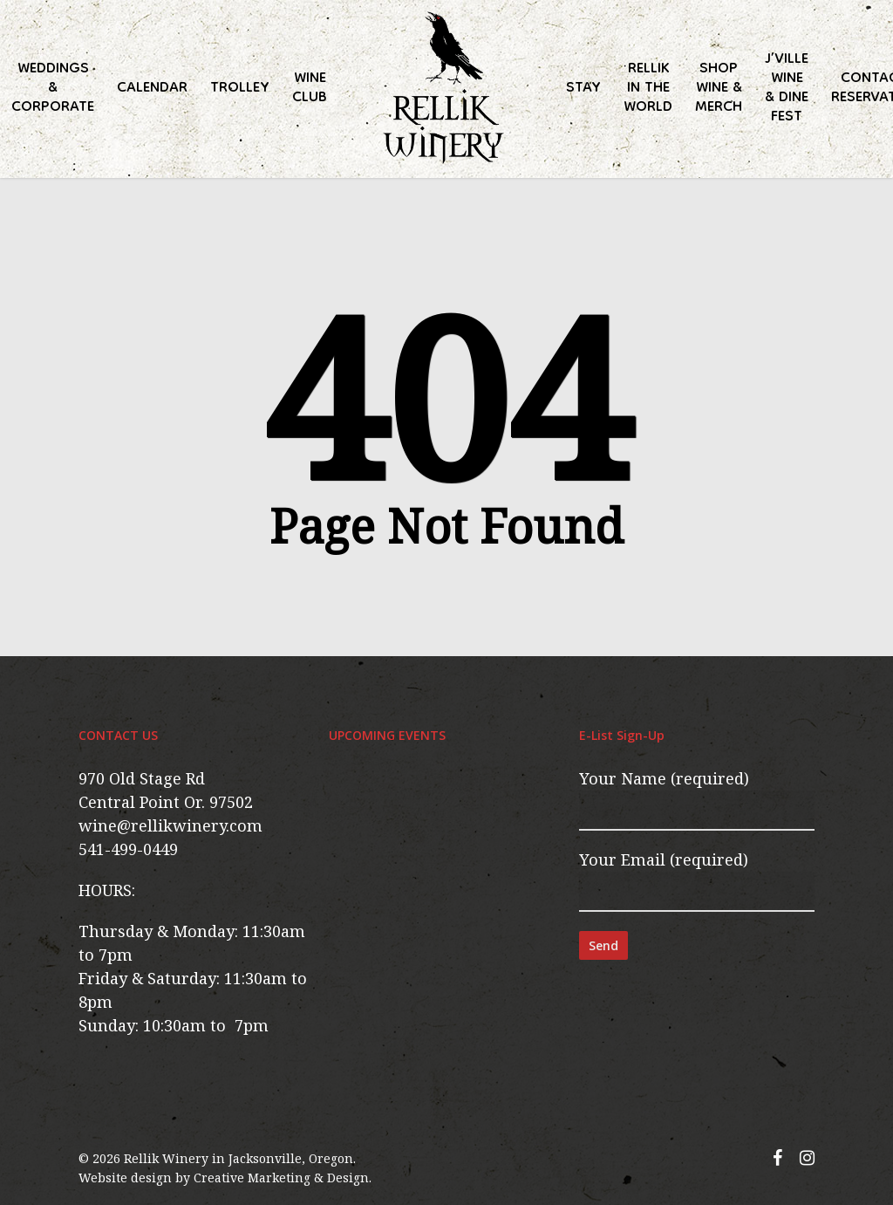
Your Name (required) (697, 799)
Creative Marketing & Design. (283, 1177)
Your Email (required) (697, 880)
